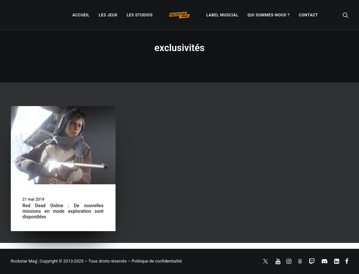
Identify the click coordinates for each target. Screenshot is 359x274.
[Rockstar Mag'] (179, 15)
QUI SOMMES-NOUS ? (268, 15)
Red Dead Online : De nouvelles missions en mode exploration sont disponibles (63, 211)
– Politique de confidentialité (155, 261)
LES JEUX (108, 15)
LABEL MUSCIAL (222, 15)
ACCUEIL (80, 15)
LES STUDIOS (140, 15)
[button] (346, 15)
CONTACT (308, 15)
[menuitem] (81, 15)
